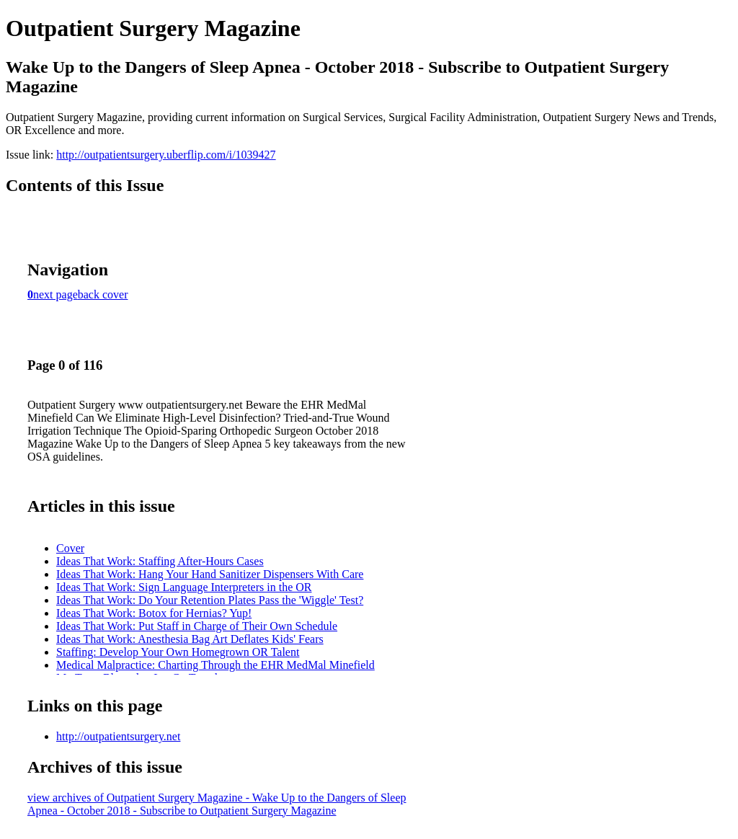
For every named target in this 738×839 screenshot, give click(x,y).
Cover (70, 548)
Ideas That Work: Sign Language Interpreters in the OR (183, 587)
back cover (103, 294)
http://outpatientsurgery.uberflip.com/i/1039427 (165, 154)
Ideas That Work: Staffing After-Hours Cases (160, 561)
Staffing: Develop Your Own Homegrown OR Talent (177, 652)
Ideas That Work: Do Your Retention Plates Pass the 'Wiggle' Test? (209, 600)
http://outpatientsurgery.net (118, 736)
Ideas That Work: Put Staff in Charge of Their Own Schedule (196, 626)
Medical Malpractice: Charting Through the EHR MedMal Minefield (215, 665)
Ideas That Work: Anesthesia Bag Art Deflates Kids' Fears (190, 639)
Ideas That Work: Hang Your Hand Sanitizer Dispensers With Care (209, 574)
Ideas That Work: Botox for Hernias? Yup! (154, 613)
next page (55, 294)
